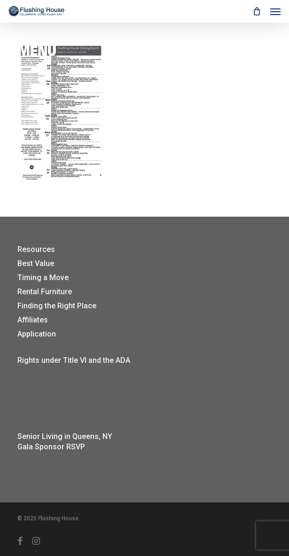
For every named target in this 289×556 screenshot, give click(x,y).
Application (36, 333)
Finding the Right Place (56, 305)
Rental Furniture (44, 291)
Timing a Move (43, 277)
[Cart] (257, 11)
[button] (275, 11)
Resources (36, 249)
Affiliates (32, 319)
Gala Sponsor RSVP (51, 446)
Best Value (35, 263)
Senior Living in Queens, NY (64, 436)
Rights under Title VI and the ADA (73, 360)
